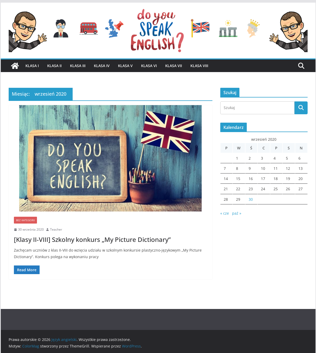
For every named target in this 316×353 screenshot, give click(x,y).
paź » (236, 213)
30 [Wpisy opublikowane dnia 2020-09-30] (251, 199)
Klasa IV (102, 65)
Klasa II (54, 65)
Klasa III (77, 65)
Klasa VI (149, 65)
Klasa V (125, 65)
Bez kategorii (25, 220)
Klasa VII (173, 65)
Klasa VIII (199, 65)
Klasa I (32, 65)
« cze (224, 213)
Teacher (56, 229)
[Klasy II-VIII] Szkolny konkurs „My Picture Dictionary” (92, 239)
